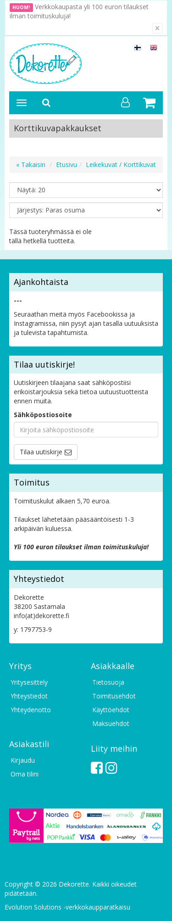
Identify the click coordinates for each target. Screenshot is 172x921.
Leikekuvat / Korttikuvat (121, 164)
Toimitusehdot (114, 696)
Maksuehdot (110, 723)
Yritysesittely (29, 682)
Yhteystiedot (29, 696)
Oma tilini (25, 774)
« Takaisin (30, 164)
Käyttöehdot (110, 709)
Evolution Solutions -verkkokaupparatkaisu (67, 907)
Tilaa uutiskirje (41, 451)
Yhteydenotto (31, 709)
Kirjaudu (23, 760)
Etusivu (66, 164)
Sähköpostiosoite (43, 414)
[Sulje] (157, 28)
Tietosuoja (108, 682)
